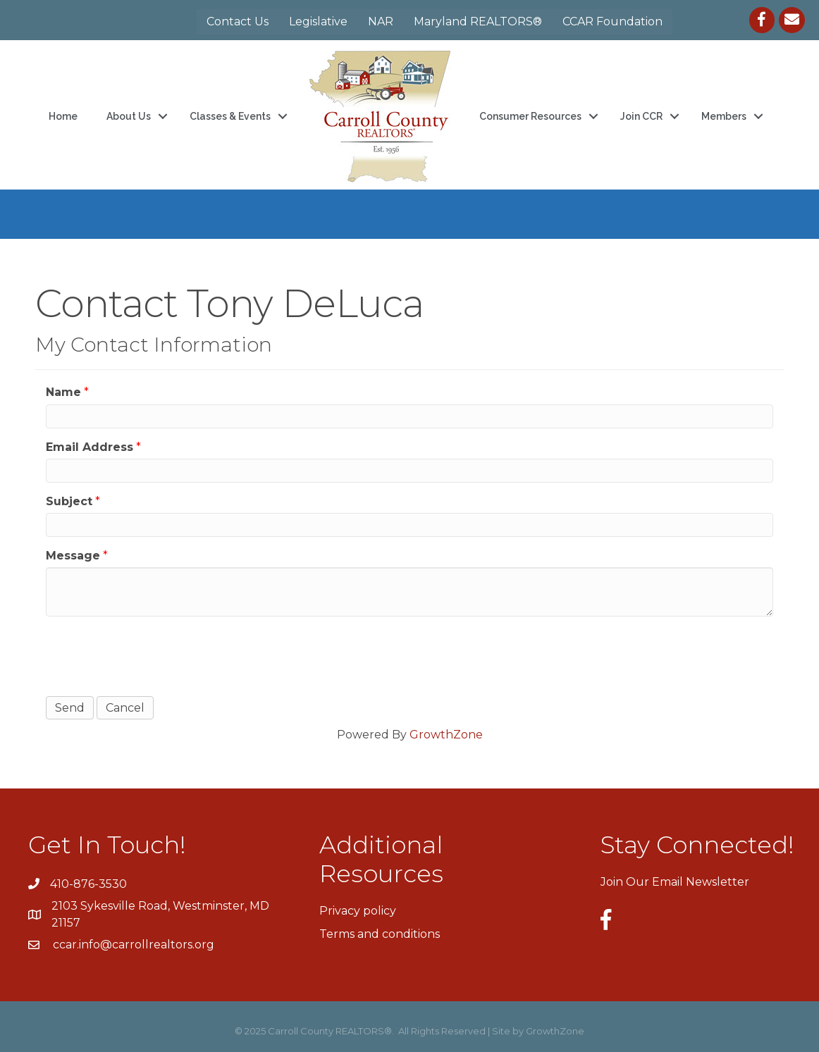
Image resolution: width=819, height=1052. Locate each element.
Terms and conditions (379, 934)
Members (723, 116)
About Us (128, 116)
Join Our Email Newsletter (675, 882)
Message (73, 555)
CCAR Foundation (612, 21)
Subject (69, 501)
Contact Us (238, 21)
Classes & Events (230, 116)
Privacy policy (357, 910)
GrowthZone (446, 734)
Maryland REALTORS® (478, 21)
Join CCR (641, 116)
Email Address (89, 447)
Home (63, 116)
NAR (380, 21)
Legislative (318, 21)
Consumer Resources (530, 116)
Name (63, 392)
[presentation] (153, 654)
